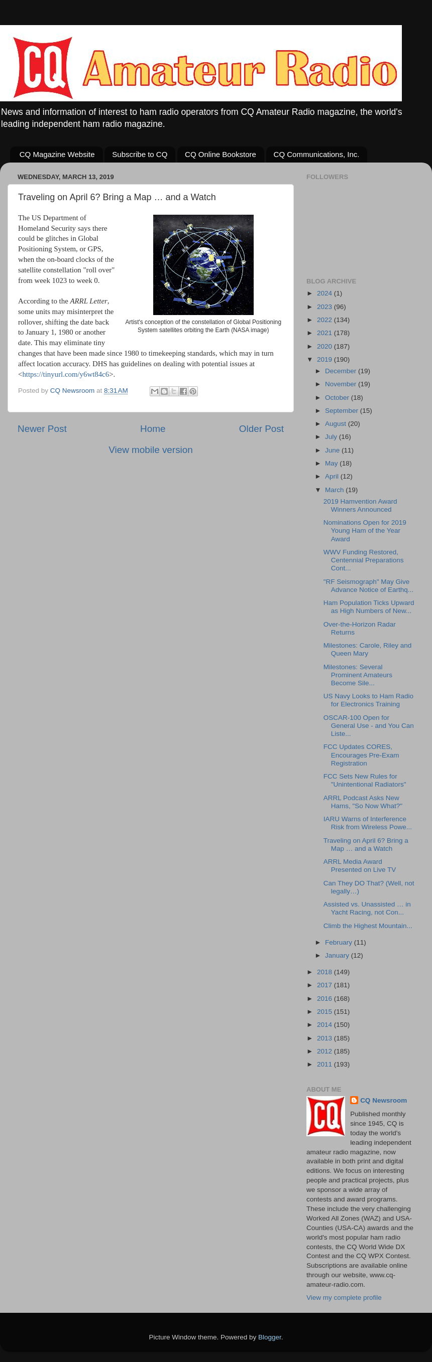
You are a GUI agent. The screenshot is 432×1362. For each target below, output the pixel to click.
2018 (325, 972)
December (341, 371)
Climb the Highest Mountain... (367, 926)
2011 (325, 1064)
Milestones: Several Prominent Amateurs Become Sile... (357, 675)
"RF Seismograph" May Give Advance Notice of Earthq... (368, 585)
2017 (325, 985)
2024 (325, 293)
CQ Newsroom (383, 1100)
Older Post (261, 428)
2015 (325, 1011)
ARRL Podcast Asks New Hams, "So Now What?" (362, 802)
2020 (325, 346)
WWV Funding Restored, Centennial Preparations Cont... (363, 560)
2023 (325, 307)
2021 (325, 333)
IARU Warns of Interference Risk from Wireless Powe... (367, 823)
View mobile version (151, 449)
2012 (325, 1051)
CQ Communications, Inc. (317, 154)
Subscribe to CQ (139, 154)
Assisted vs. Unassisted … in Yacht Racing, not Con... (367, 908)
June (333, 450)
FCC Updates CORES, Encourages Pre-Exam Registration (361, 755)
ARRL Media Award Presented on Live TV (359, 865)
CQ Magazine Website (57, 154)
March (335, 490)
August (336, 423)
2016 (325, 998)
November (341, 384)
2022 (325, 320)
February (339, 942)
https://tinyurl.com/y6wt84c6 (65, 374)
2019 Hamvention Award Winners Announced (360, 505)
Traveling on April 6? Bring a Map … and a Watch (365, 844)
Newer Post (42, 428)
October (338, 397)
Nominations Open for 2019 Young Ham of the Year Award (364, 530)
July (332, 436)
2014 (325, 1024)
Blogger (269, 1337)
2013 (325, 1038)
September (342, 410)
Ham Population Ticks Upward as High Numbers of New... (368, 607)
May (332, 463)
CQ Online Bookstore (220, 154)
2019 (325, 359)
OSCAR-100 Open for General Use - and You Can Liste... (368, 725)
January (338, 955)
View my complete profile (344, 1297)
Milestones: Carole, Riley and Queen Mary (367, 649)
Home (152, 428)
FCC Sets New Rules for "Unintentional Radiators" (364, 780)
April (333, 476)
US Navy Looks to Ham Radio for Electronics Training (368, 700)
